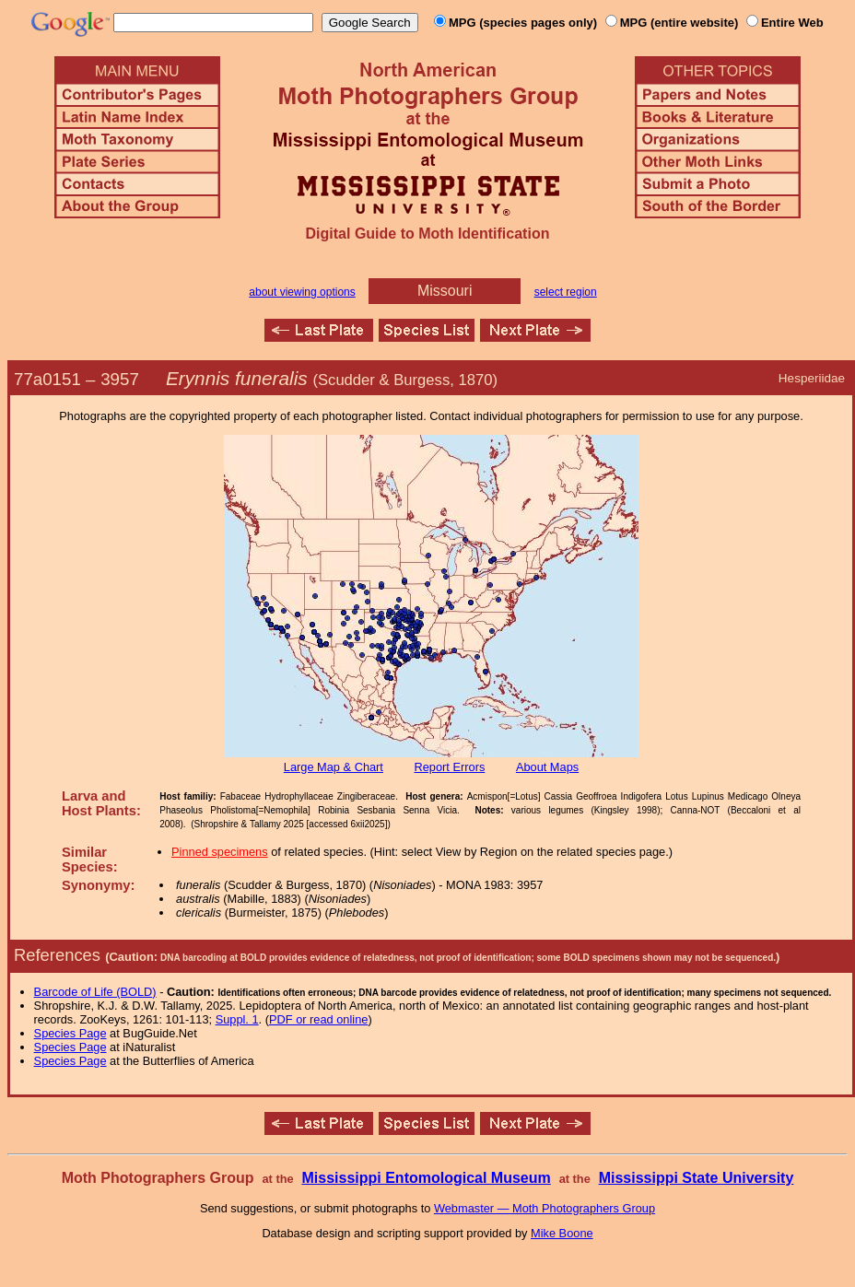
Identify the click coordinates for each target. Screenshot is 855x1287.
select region (565, 292)
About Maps (547, 767)
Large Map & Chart (333, 767)
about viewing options (302, 292)
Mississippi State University (696, 1178)
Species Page (70, 1033)
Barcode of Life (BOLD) (95, 992)
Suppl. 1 (237, 1019)
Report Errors (450, 767)
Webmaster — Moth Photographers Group (544, 1208)
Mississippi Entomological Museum (425, 1178)
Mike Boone (562, 1233)
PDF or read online (318, 1019)
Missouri (445, 290)
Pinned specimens (219, 852)
